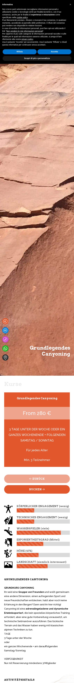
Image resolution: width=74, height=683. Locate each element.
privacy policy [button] (27, 39)
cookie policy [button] (22, 17)
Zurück (37, 478)
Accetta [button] (54, 51)
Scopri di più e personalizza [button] (37, 58)
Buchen (37, 489)
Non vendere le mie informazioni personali (24, 31)
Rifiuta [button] (20, 51)
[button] (70, 4)
